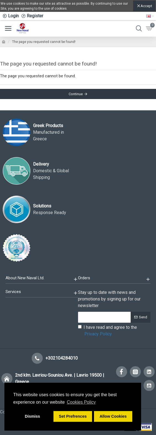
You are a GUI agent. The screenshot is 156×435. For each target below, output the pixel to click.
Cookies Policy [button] (81, 402)
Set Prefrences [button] (73, 416)
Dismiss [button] (32, 416)
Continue (76, 94)
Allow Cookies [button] (113, 416)
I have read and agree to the (107, 331)
